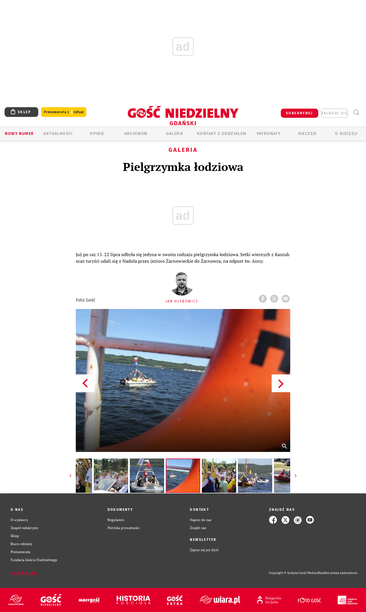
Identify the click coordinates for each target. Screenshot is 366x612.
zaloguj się (334, 113)
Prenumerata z (64, 112)
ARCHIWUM (136, 133)
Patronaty (269, 133)
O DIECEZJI (346, 133)
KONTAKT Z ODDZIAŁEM (221, 133)
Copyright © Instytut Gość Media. (293, 573)
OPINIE (97, 133)
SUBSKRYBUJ (299, 113)
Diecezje (307, 133)
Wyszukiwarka (356, 112)
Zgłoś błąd (24, 573)
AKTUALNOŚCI (58, 133)
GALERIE (175, 133)
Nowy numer (19, 133)
